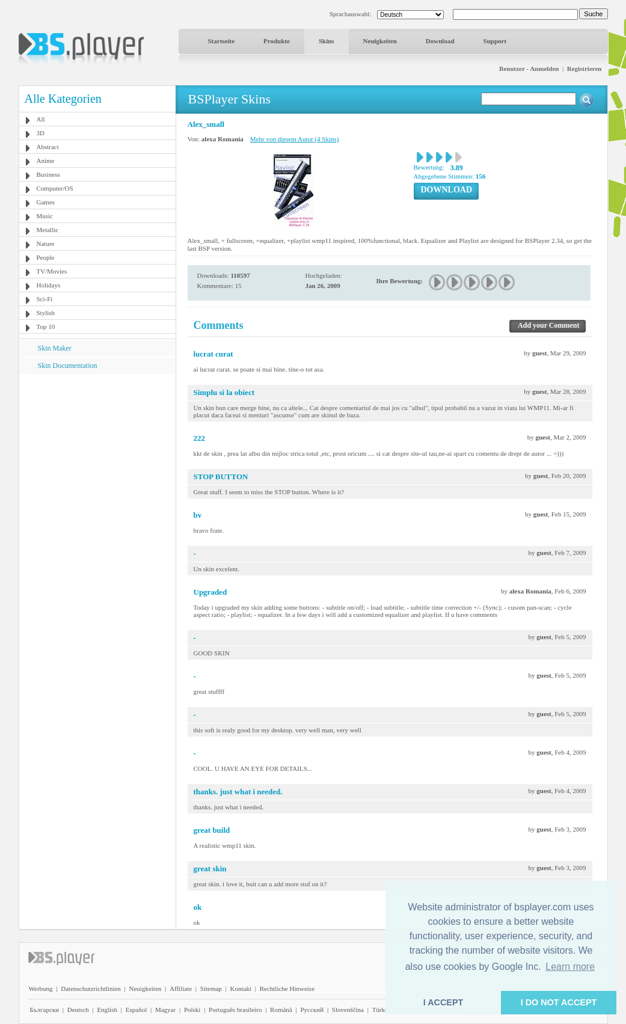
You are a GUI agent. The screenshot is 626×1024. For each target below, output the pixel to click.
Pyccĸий (312, 1009)
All (41, 119)
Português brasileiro (235, 1009)
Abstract (48, 146)
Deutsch (78, 1009)
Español (136, 1009)
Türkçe (381, 1009)
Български (45, 1009)
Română (281, 1009)
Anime (46, 160)
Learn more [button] (570, 966)
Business (48, 174)
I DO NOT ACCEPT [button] (559, 1002)
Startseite (221, 40)
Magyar (165, 1009)
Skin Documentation (67, 365)
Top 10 (46, 326)
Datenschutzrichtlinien (91, 988)
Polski (192, 1009)
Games (46, 202)
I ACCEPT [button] (443, 1002)
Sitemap (211, 988)
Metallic (48, 229)
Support (495, 40)
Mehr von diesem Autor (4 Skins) (294, 139)
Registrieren (584, 68)
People (46, 257)
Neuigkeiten (380, 40)
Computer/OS (55, 188)
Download (440, 40)
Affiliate (181, 988)
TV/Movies (52, 271)
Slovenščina (348, 1009)
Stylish (46, 312)
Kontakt (240, 988)
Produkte (276, 40)
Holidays (49, 285)
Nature (46, 243)
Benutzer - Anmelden (529, 68)
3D (40, 132)
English (107, 1009)
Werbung (41, 988)
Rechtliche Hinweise (287, 988)
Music (45, 215)
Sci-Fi (45, 298)
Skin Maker (55, 348)
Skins (326, 40)
